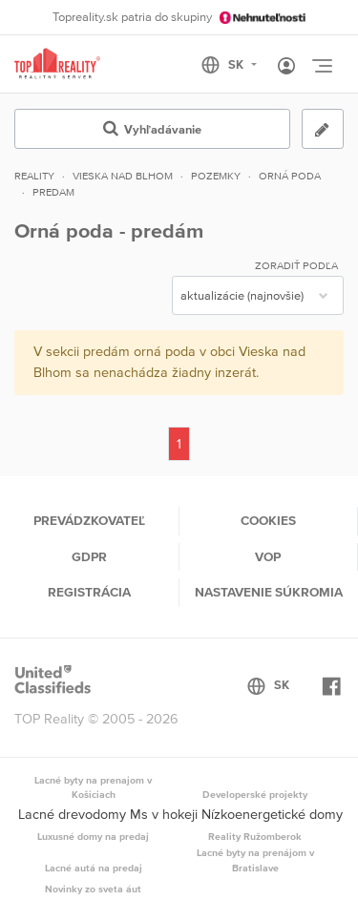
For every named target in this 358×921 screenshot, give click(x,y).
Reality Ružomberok (255, 836)
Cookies (268, 520)
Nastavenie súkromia (269, 591)
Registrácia (89, 591)
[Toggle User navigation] (286, 67)
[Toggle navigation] (322, 65)
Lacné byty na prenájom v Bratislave (255, 860)
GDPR (89, 556)
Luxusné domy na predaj (93, 836)
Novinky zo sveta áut (93, 888)
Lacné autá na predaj (93, 867)
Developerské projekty (254, 794)
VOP (268, 556)
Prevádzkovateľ (89, 520)
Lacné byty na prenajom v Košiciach (93, 787)
